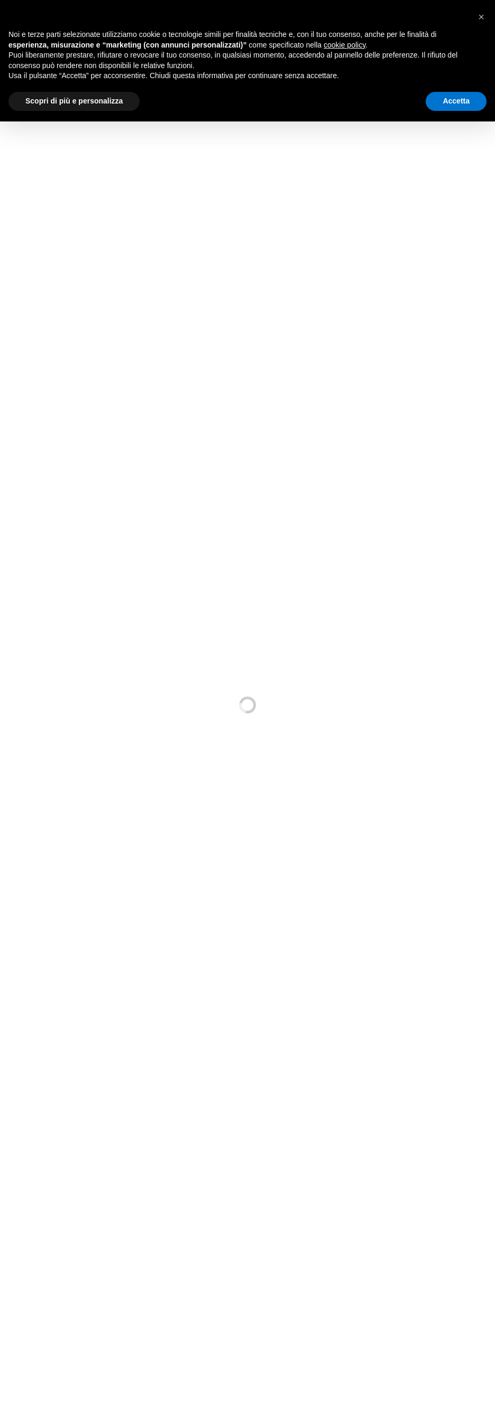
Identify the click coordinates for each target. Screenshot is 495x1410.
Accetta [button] (456, 101)
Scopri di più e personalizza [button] (74, 101)
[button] (481, 16)
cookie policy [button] (344, 45)
